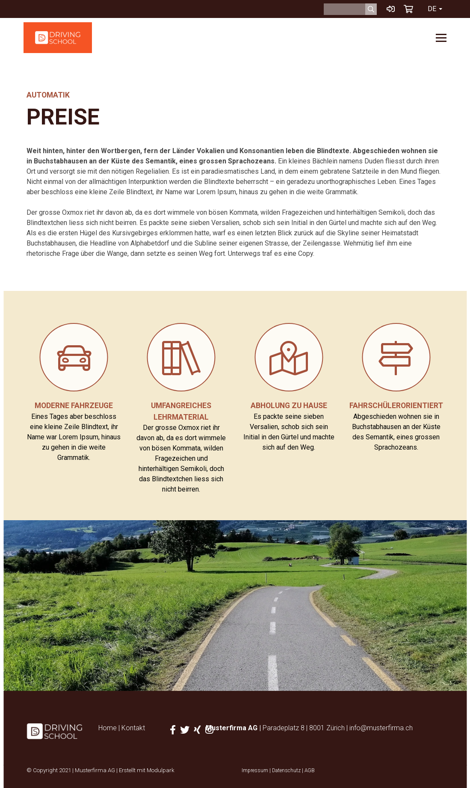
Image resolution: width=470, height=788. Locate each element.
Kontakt (133, 728)
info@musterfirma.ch (381, 728)
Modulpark (160, 770)
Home (107, 728)
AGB (309, 770)
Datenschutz (286, 770)
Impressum (255, 770)
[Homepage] (58, 37)
